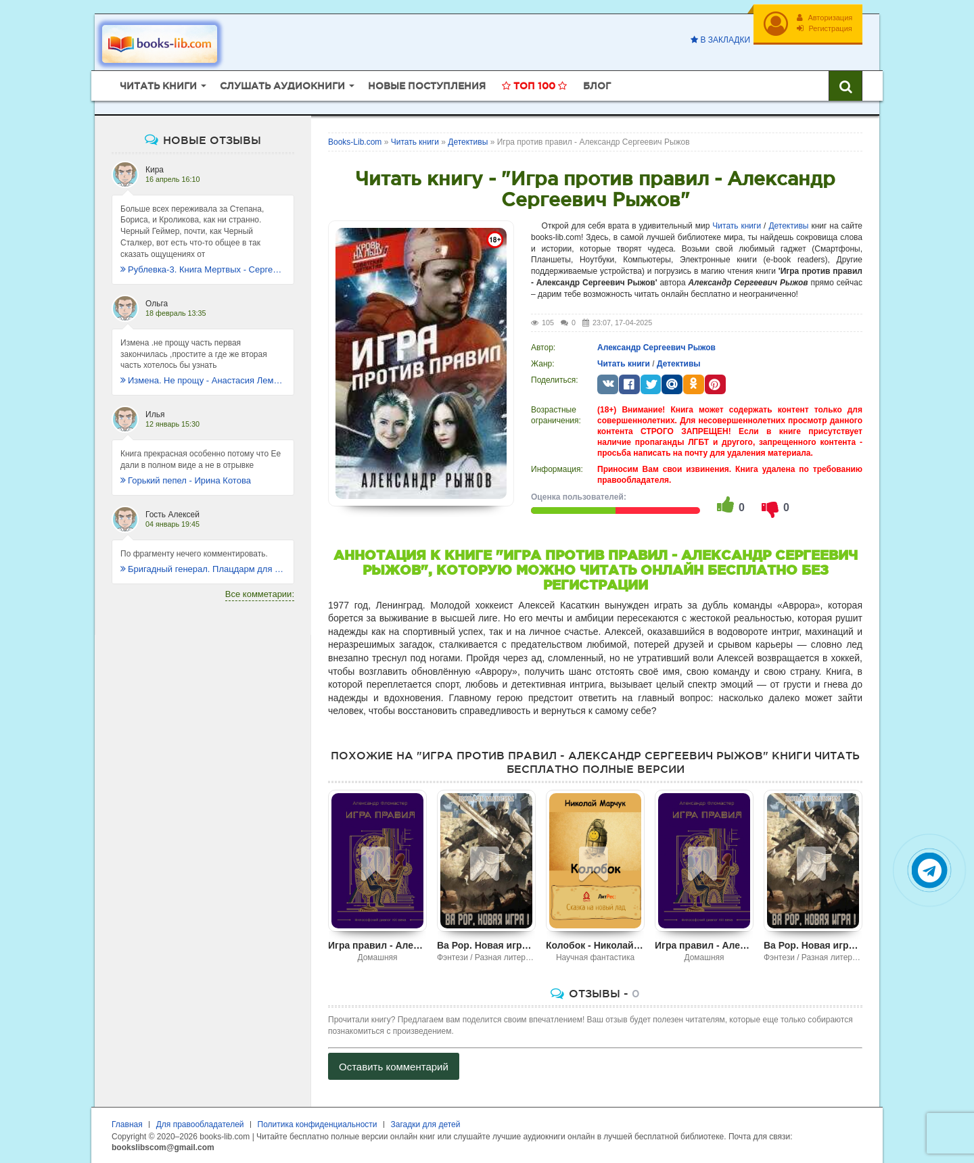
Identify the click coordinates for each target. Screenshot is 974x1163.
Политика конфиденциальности (317, 1123)
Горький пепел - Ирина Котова (185, 479)
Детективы (788, 224)
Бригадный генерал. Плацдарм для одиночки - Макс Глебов (202, 568)
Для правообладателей (200, 1123)
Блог (597, 84)
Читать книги (736, 224)
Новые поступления (427, 84)
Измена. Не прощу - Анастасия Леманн (202, 380)
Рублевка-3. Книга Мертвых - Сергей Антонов (202, 268)
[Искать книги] (845, 84)
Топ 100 (534, 84)
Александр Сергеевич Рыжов (656, 346)
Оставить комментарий (393, 1065)
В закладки (719, 40)
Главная (127, 1123)
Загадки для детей (426, 1123)
